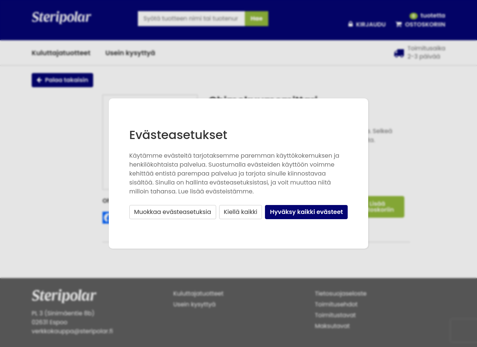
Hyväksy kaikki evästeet (306, 212)
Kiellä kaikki (241, 212)
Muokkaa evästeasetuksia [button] (172, 212)
